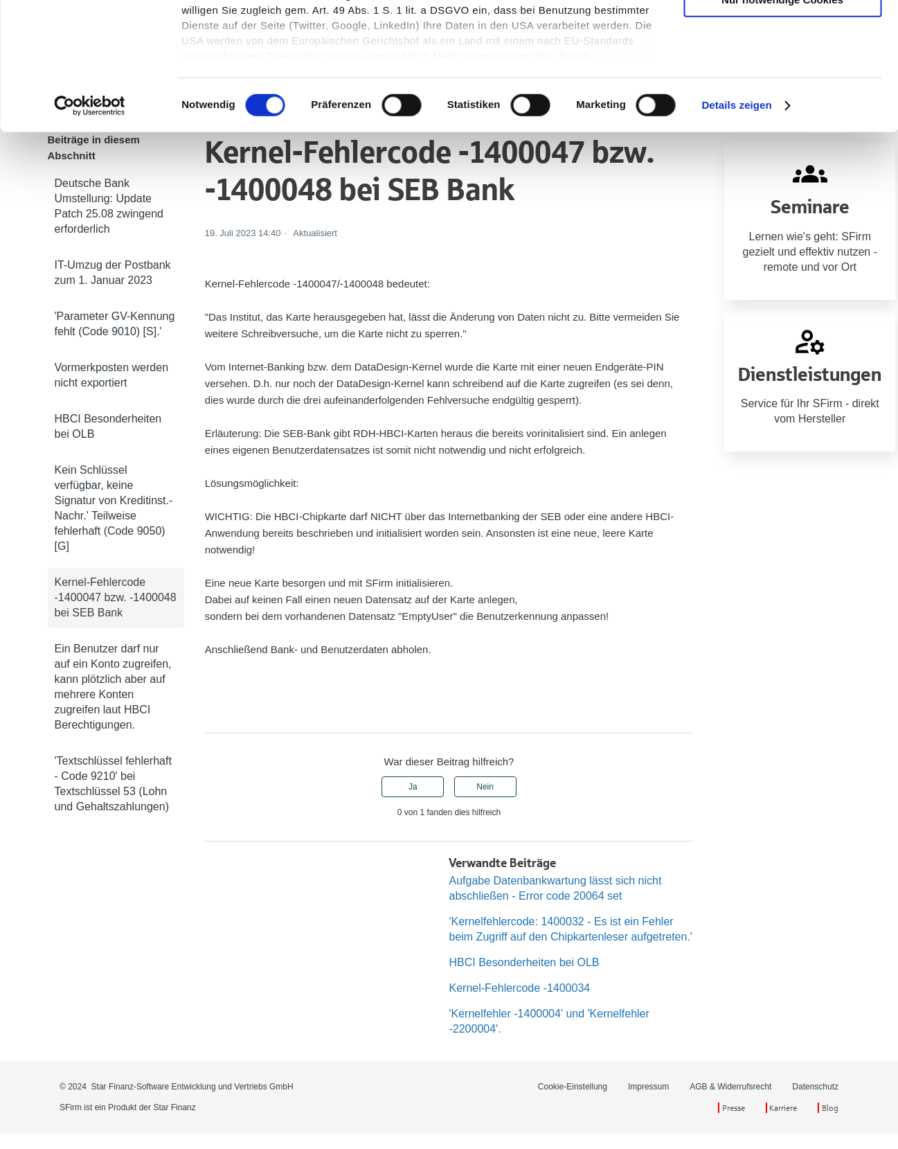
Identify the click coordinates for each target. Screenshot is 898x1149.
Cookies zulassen (782, 34)
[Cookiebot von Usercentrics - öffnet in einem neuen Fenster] (89, 221)
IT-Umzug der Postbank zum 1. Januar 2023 (113, 272)
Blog (830, 1108)
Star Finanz (174, 1107)
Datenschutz (815, 1087)
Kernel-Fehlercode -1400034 (519, 988)
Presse (733, 1108)
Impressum (648, 1087)
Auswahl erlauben (782, 75)
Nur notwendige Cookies (782, 116)
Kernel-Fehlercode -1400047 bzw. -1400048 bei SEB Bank (116, 597)
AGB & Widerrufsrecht (730, 1087)
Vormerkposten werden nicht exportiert (112, 375)
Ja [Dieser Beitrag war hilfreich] (412, 787)
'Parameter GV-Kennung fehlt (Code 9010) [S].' (115, 323)
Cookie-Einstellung (572, 1087)
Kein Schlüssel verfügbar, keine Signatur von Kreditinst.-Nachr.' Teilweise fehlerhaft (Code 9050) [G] (114, 508)
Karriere (783, 1108)
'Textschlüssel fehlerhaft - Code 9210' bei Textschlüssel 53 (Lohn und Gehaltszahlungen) (113, 783)
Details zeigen (736, 221)
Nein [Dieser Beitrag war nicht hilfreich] (485, 787)
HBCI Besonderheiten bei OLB (108, 426)
